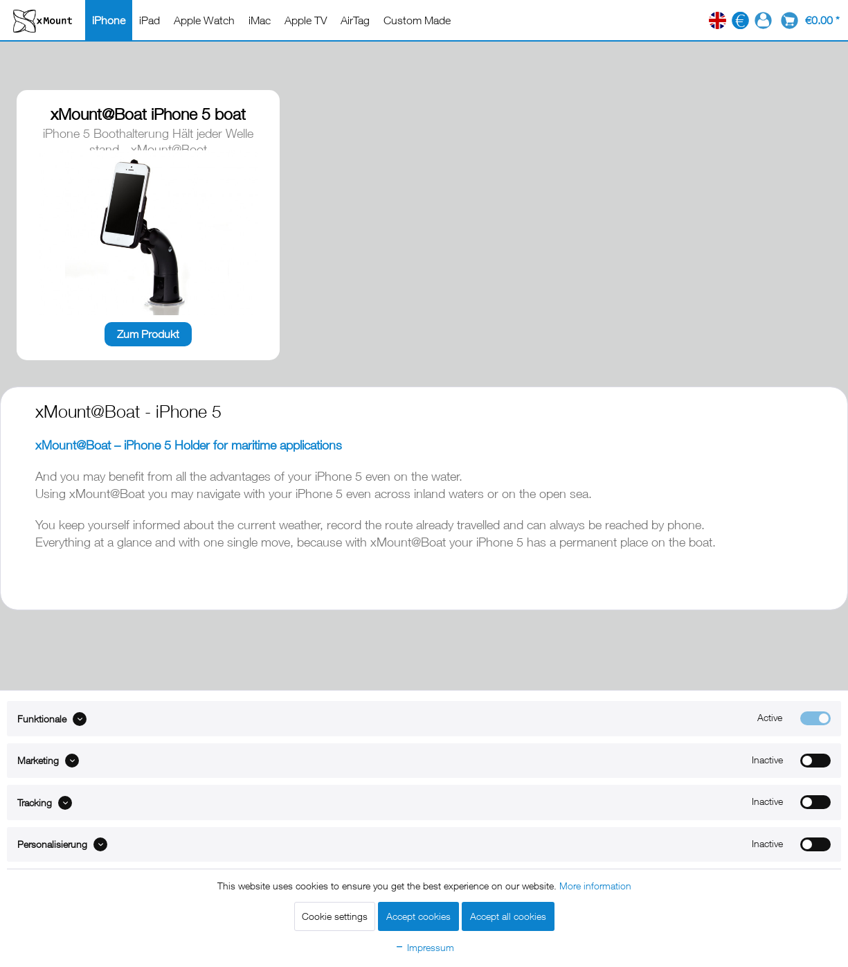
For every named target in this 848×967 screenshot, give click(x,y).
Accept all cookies (508, 916)
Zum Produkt (148, 334)
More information (595, 885)
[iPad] (149, 20)
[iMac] (260, 20)
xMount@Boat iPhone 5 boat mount (148, 115)
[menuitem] (108, 20)
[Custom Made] (417, 20)
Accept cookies (418, 916)
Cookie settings (335, 916)
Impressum (424, 947)
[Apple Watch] (204, 20)
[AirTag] (355, 20)
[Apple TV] (306, 20)
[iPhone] (108, 20)
